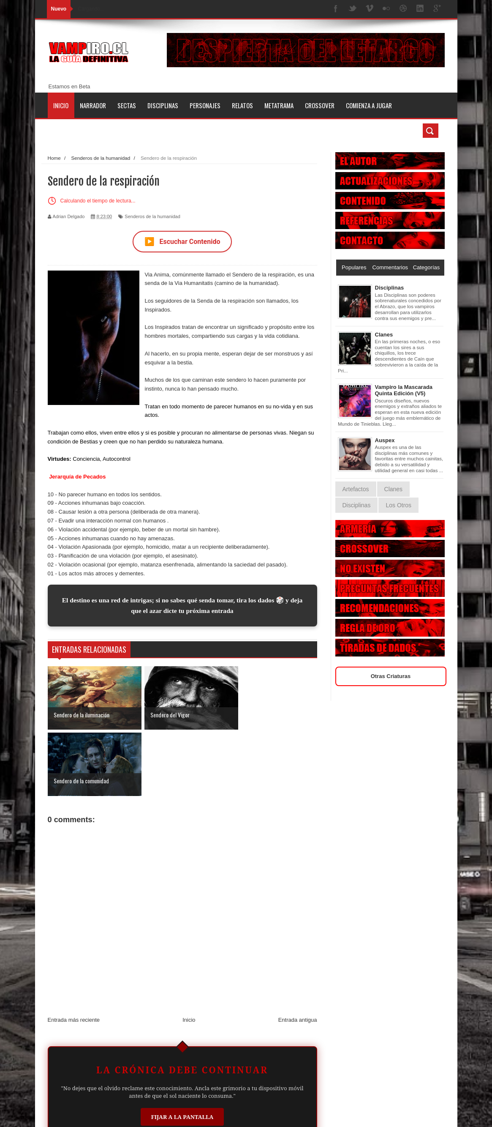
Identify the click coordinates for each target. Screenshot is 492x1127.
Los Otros (398, 505)
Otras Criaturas (391, 676)
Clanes (384, 334)
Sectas (126, 105)
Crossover (319, 105)
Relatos (242, 105)
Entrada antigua (297, 954)
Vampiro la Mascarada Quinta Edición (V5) (404, 390)
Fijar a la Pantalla (182, 1050)
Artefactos (355, 489)
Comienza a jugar (369, 105)
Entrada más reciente (74, 954)
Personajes (205, 105)
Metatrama (279, 105)
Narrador (93, 105)
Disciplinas (162, 105)
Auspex (385, 440)
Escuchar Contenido (182, 241)
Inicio (60, 105)
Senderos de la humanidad (152, 216)
